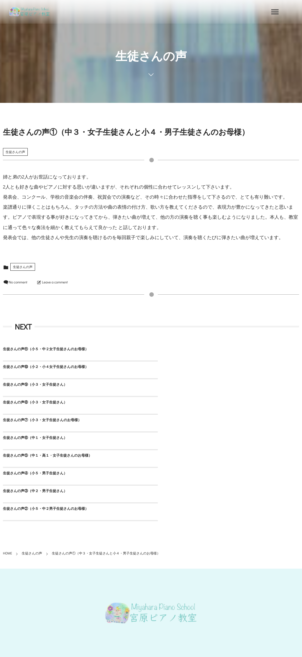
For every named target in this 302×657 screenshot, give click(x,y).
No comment (18, 282)
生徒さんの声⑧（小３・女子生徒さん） (183, 366)
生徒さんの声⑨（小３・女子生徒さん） (35, 366)
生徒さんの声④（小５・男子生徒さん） (183, 402)
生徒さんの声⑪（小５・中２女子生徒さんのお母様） (45, 349)
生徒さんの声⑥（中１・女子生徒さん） (183, 384)
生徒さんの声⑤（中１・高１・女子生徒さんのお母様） (47, 402)
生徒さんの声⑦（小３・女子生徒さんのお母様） (42, 384)
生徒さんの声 (15, 152)
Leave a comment (55, 282)
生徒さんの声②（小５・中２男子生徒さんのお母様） (194, 420)
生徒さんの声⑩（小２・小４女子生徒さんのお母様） (194, 349)
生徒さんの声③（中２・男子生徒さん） (35, 420)
